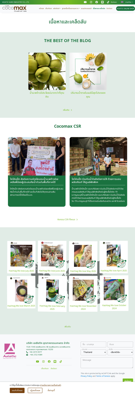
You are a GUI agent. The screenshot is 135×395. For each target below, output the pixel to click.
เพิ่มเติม (67, 110)
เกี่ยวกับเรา (48, 8)
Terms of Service (103, 376)
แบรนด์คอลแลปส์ (86, 8)
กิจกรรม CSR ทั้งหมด (67, 219)
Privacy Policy (86, 376)
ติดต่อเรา (114, 2)
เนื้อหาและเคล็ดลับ (99, 8)
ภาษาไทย (126, 2)
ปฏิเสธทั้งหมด (35, 390)
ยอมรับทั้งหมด (17, 390)
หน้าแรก (41, 8)
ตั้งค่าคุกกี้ (51, 390)
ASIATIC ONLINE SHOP (125, 8)
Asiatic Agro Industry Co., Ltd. (15, 2)
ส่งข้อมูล (127, 381)
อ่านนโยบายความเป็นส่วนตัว (50, 385)
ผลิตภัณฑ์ (56, 8)
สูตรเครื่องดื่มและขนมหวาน (70, 8)
